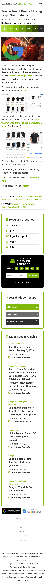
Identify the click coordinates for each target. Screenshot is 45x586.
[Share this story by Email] (35, 28)
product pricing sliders (20, 75)
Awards (22, 527)
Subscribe (33, 276)
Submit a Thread (22, 519)
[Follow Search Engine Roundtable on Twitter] (22, 268)
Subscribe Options (22, 282)
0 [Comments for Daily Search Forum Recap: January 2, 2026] (10, 357)
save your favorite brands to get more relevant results (21, 123)
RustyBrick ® (28, 564)
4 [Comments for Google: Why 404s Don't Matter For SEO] (10, 497)
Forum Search (22, 523)
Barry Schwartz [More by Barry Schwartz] (23, 357)
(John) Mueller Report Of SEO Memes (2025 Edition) (22, 436)
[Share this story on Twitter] (10, 28)
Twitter (23, 90)
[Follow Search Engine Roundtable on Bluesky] (27, 268)
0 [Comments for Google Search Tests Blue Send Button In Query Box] (10, 472)
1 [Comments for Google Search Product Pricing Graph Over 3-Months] (20, 19)
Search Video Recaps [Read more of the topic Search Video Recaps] (17, 366)
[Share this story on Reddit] (16, 28)
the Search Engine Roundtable (24, 553)
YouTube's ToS (22, 580)
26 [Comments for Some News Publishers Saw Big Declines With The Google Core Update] (10, 421)
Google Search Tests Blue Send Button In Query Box (19, 462)
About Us (22, 532)
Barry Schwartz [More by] (33, 19)
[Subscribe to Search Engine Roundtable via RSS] (37, 268)
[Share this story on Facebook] (4, 28)
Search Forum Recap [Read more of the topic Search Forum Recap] (17, 344)
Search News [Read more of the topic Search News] (14, 430)
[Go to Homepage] (17, 4)
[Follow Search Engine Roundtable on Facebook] (16, 268)
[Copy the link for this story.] (41, 28)
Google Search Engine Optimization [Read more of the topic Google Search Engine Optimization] (17, 403)
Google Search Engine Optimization (24, 23)
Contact (23, 545)
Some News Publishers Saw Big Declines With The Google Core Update (22, 411)
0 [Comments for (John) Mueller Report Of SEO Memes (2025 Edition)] (10, 447)
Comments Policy (22, 536)
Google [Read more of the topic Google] (11, 455)
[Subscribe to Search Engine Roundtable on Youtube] (32, 268)
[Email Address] (16, 275)
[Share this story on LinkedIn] (22, 28)
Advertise (22, 540)
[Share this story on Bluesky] (29, 28)
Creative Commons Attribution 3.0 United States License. (22, 574)
